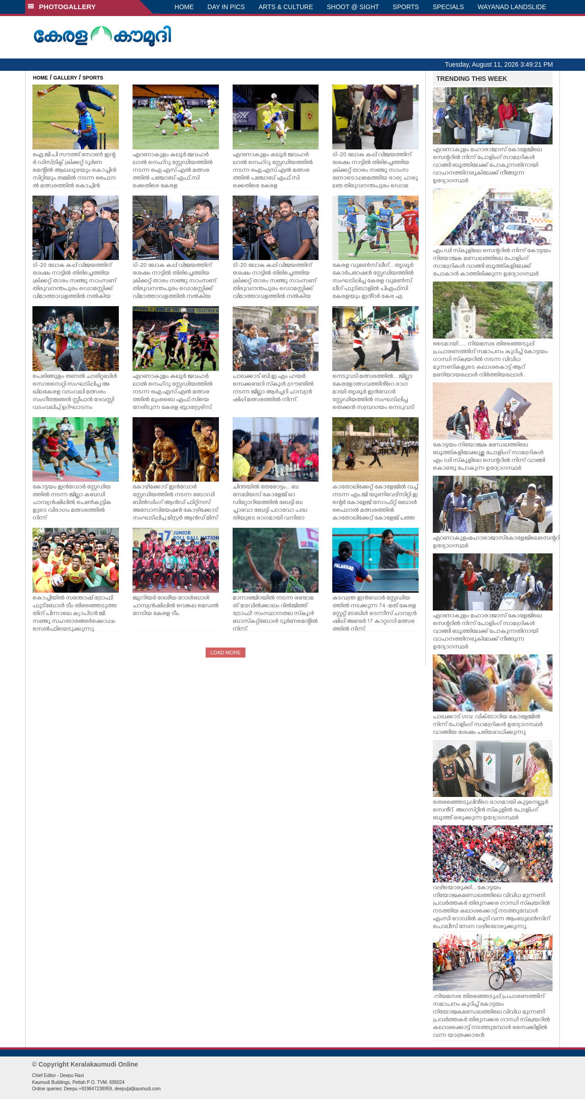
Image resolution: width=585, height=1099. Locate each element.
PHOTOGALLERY (61, 7)
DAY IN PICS (226, 7)
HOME (184, 7)
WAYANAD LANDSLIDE (512, 7)
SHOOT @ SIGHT (353, 7)
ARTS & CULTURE (286, 7)
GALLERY (65, 77)
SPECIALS (448, 7)
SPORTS (406, 7)
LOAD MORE (225, 652)
